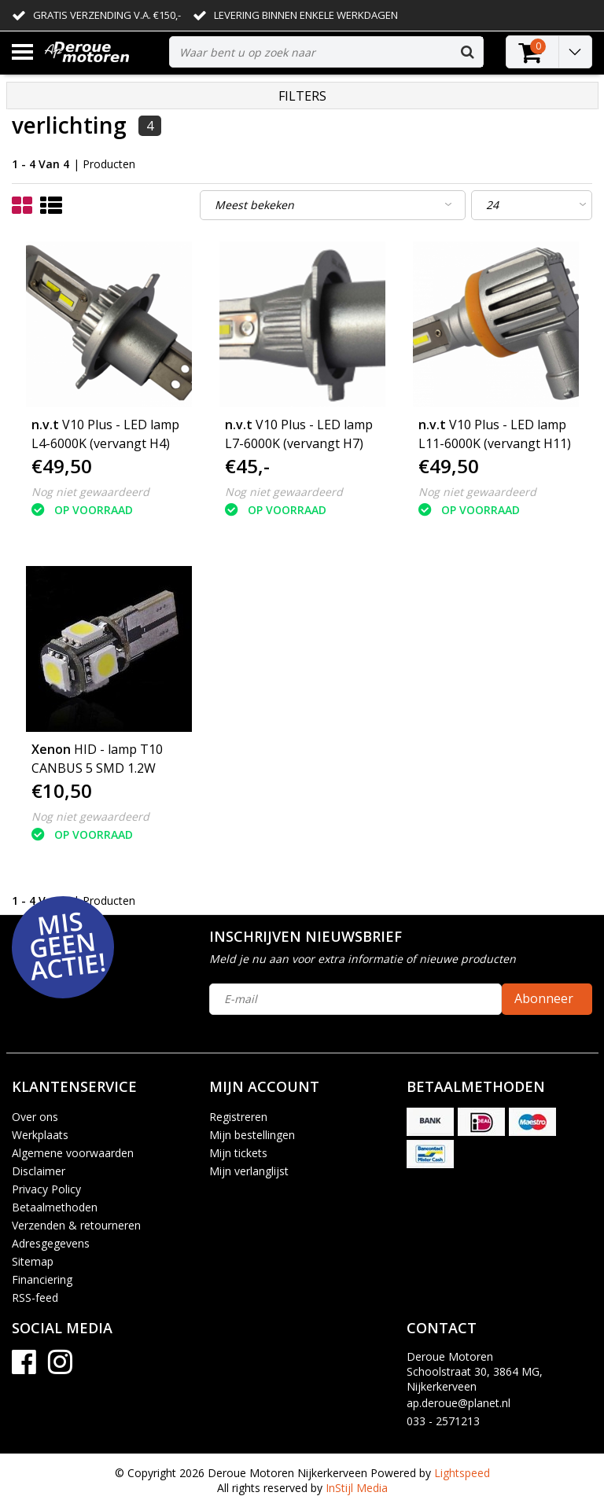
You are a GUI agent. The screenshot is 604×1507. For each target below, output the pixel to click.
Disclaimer (38, 1170)
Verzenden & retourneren (76, 1225)
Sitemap (32, 1261)
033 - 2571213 (443, 1420)
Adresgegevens (51, 1243)
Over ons (35, 1116)
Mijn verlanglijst (249, 1170)
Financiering (42, 1279)
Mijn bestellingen (252, 1134)
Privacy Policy (46, 1189)
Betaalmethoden (55, 1207)
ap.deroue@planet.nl (458, 1402)
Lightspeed (462, 1472)
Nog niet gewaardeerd (90, 491)
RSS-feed (35, 1297)
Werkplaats (40, 1134)
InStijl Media (357, 1487)
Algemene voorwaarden (73, 1152)
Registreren (238, 1116)
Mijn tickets (238, 1152)
